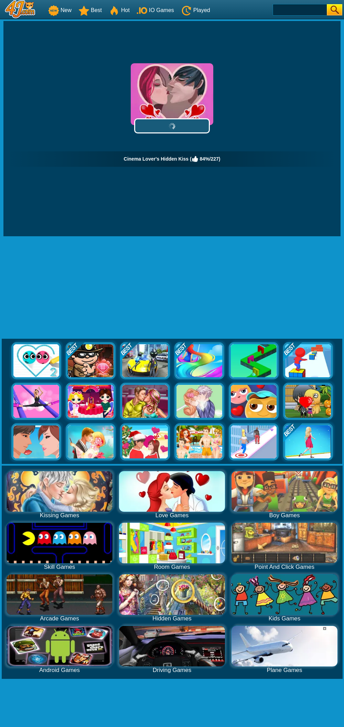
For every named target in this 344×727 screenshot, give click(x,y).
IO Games (155, 10)
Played (195, 10)
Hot (119, 10)
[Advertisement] (172, 288)
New (60, 10)
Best (90, 10)
